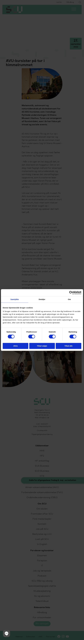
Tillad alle (68, 346)
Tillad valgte (42, 346)
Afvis (15, 346)
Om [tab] (69, 299)
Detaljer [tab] (42, 299)
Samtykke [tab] (14, 299)
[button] (6, 633)
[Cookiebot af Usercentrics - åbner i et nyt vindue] (71, 292)
